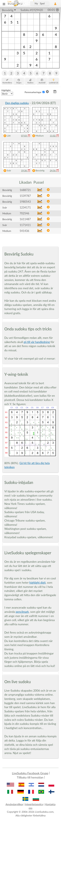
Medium (37, 135)
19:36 (25, 170)
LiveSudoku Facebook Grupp (30, 773)
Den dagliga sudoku (17, 103)
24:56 (54, 170)
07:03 (25, 135)
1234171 (25, 207)
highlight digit (37, 582)
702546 (24, 213)
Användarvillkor (14, 804)
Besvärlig (7, 10)
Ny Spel (40, 3)
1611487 (25, 219)
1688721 (25, 190)
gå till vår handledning (37, 342)
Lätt (6, 135)
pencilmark (22, 611)
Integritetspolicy (34, 804)
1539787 (25, 195)
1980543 (25, 201)
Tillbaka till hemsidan (30, 777)
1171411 (25, 225)
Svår (6, 170)
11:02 (54, 135)
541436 (24, 230)
